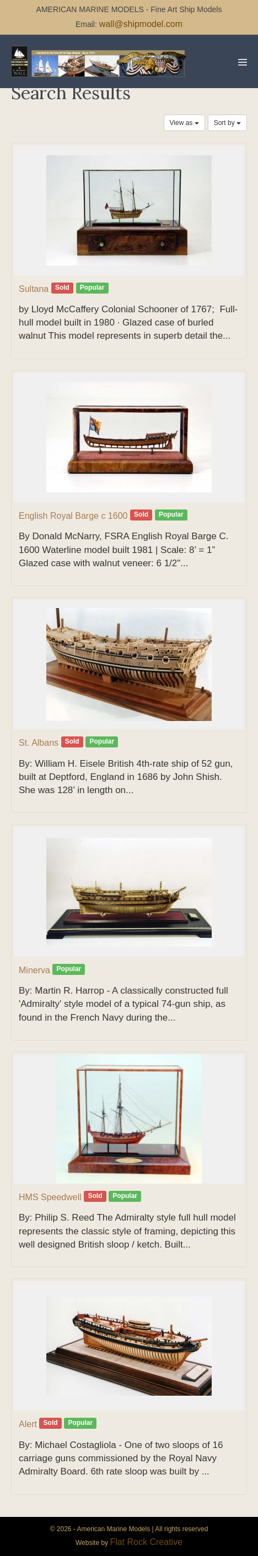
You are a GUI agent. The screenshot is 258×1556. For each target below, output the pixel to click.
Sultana (34, 289)
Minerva (34, 970)
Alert (28, 1424)
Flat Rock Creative (146, 1542)
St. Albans (38, 742)
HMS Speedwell (50, 1197)
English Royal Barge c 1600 (73, 516)
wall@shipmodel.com (140, 24)
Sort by (227, 123)
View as (184, 123)
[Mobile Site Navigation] (242, 62)
